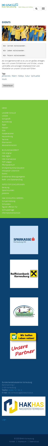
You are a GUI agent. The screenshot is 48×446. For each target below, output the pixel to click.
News (4, 108)
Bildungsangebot (10, 150)
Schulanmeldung (8, 201)
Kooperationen (8, 133)
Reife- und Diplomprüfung (12, 179)
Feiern (14, 76)
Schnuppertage (8, 210)
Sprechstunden (8, 190)
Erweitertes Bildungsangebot (13, 176)
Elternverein (7, 142)
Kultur (27, 76)
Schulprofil (6, 118)
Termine (5, 139)
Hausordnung (7, 136)
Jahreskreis (6, 76)
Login (4, 419)
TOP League (7, 162)
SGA (3, 130)
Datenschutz (34, 441)
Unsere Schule (9, 113)
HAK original (6, 153)
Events (4, 173)
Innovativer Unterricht (10, 170)
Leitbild (5, 116)
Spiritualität (35, 76)
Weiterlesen (8, 86)
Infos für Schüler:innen (13, 184)
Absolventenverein (9, 145)
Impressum (22, 441)
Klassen (5, 127)
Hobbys (21, 76)
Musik (4, 79)
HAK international (9, 159)
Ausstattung (7, 121)
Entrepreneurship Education (13, 168)
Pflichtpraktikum (8, 165)
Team (4, 124)
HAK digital (6, 156)
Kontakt (12, 441)
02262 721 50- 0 (15, 390)
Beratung (5, 187)
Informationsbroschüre (11, 213)
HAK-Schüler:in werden (12, 198)
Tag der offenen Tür (9, 207)
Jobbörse (5, 193)
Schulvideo (6, 204)
